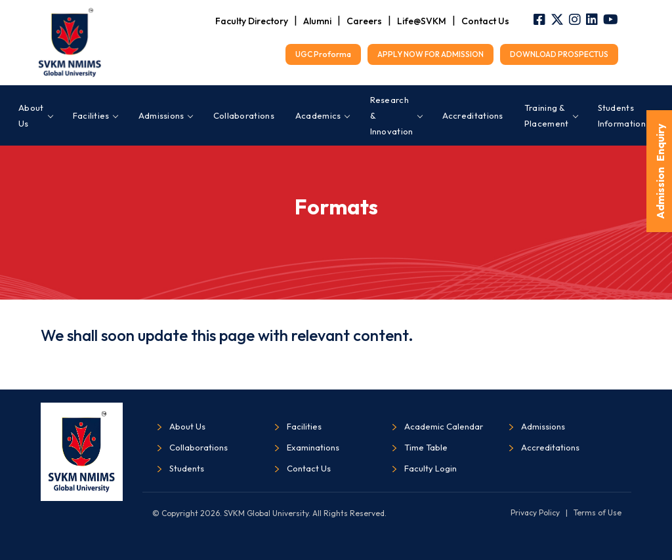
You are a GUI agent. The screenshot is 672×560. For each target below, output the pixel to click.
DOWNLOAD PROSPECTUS (559, 54)
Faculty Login (430, 468)
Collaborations (243, 115)
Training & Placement (550, 115)
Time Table (426, 447)
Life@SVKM (421, 21)
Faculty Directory (251, 21)
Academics (322, 115)
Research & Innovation (395, 115)
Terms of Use (597, 512)
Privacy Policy (535, 512)
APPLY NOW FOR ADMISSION (430, 54)
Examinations (313, 447)
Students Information (626, 115)
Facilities (95, 115)
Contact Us (485, 21)
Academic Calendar (443, 426)
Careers (364, 21)
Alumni (317, 21)
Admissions (165, 115)
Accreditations (472, 115)
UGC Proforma (323, 54)
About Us (35, 115)
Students (186, 468)
